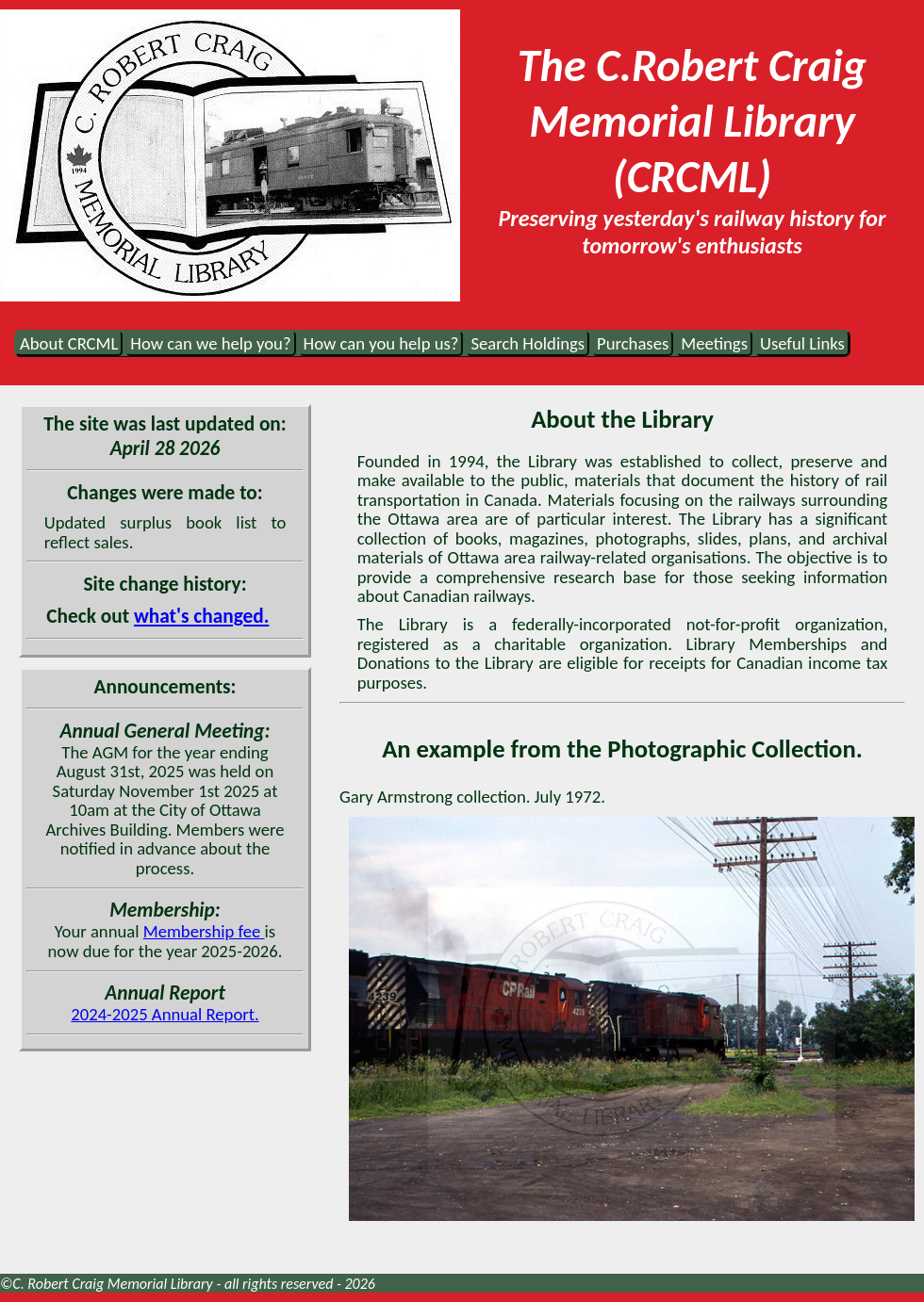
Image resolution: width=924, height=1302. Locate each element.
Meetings (714, 343)
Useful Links (802, 343)
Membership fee (204, 931)
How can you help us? (381, 343)
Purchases (632, 343)
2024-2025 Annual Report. (164, 1014)
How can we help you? (210, 343)
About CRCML (69, 343)
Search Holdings (527, 343)
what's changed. (201, 616)
